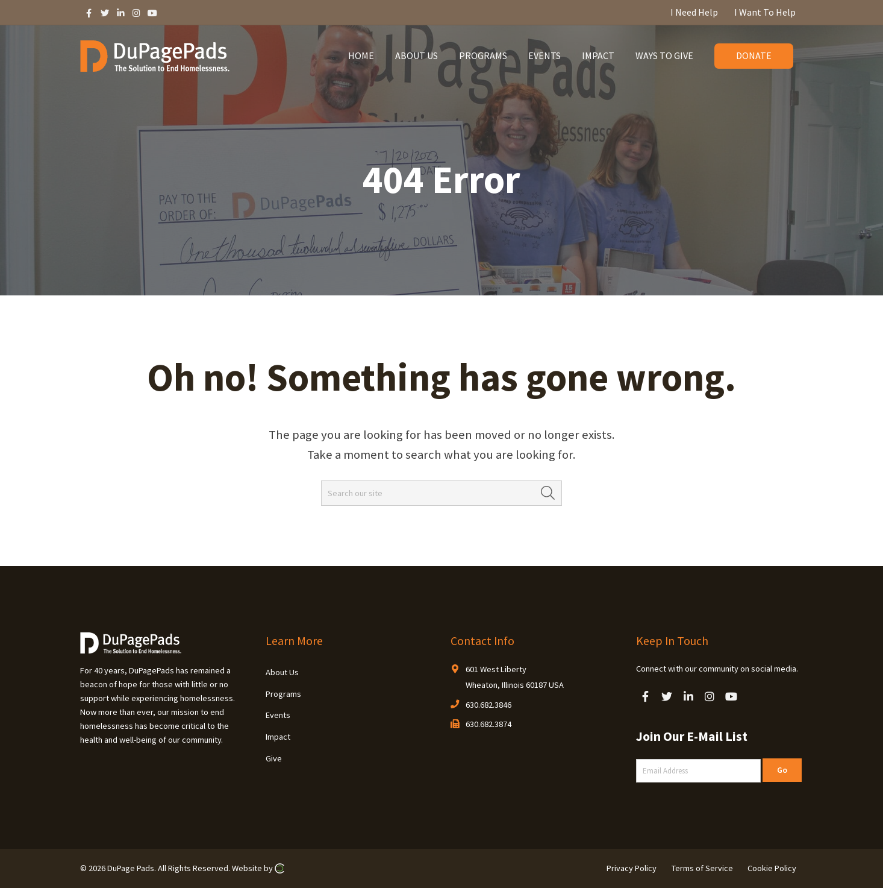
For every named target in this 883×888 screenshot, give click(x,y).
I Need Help (694, 12)
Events (278, 715)
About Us (282, 672)
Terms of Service (702, 868)
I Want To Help (765, 12)
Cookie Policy (771, 868)
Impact (278, 736)
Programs (283, 693)
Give (274, 758)
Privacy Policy (632, 868)
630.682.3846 (488, 704)
